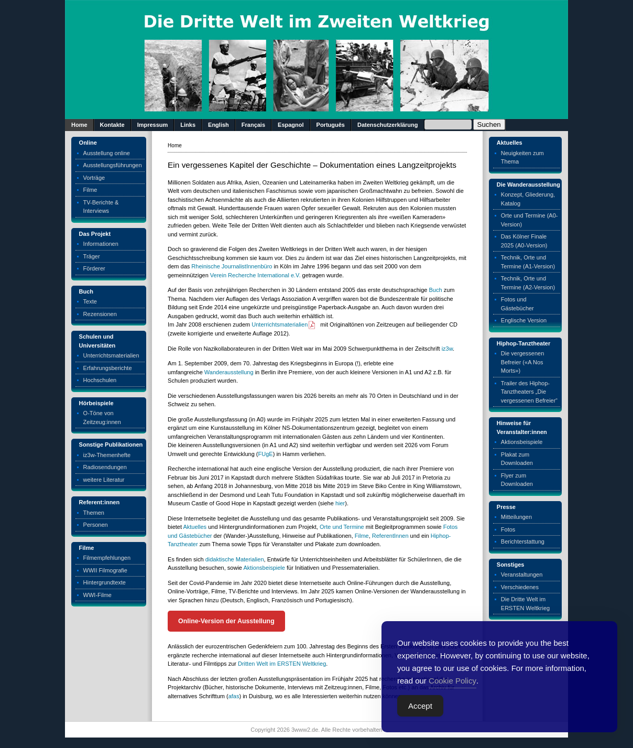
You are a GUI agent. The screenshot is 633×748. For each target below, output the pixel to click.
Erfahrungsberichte (107, 368)
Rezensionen (100, 314)
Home (79, 125)
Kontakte (112, 125)
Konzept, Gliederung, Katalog (528, 199)
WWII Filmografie (105, 570)
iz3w (447, 348)
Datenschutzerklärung (387, 125)
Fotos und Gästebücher (517, 303)
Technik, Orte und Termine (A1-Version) (528, 261)
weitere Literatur (104, 479)
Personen (95, 525)
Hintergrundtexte (104, 582)
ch (439, 290)
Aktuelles (194, 527)
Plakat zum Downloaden (517, 459)
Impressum (152, 125)
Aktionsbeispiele (264, 568)
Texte (90, 301)
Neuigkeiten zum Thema (522, 157)
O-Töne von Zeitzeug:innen (102, 417)
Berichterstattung (522, 541)
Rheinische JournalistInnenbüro (231, 266)
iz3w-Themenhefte (107, 455)
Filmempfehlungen (107, 558)
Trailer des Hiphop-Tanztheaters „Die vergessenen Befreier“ (529, 392)
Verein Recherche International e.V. (255, 275)
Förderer (94, 268)
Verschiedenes (520, 587)
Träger (91, 256)
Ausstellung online (106, 153)
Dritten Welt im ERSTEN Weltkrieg (282, 663)
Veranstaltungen (522, 574)
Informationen (100, 244)
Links (187, 125)
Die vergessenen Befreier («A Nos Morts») (522, 362)
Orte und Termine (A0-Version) (529, 219)
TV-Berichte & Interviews (101, 206)
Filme (90, 190)
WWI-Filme (97, 595)
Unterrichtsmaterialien (111, 355)
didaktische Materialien (234, 559)
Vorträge (94, 178)
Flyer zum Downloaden (517, 479)
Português (330, 125)
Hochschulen (100, 380)
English (218, 125)
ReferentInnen (390, 536)
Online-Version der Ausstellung (226, 621)
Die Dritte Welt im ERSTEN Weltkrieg (525, 603)
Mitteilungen (516, 517)
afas (233, 696)
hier (340, 503)
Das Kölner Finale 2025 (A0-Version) (524, 240)
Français (253, 125)
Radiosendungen (105, 467)
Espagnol (291, 125)
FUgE (265, 454)
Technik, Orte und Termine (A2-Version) (528, 282)
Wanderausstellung (229, 372)
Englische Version (524, 320)
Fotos (508, 529)
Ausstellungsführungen (112, 165)
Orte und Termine (342, 527)
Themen (93, 512)
